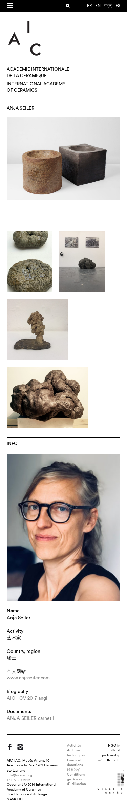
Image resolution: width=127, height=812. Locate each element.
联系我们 (74, 770)
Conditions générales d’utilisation (76, 779)
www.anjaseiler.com (28, 678)
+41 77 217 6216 (18, 780)
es (117, 6)
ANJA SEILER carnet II (31, 718)
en (98, 6)
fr (89, 6)
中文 (108, 6)
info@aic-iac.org (19, 775)
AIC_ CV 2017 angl (27, 698)
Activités (74, 745)
